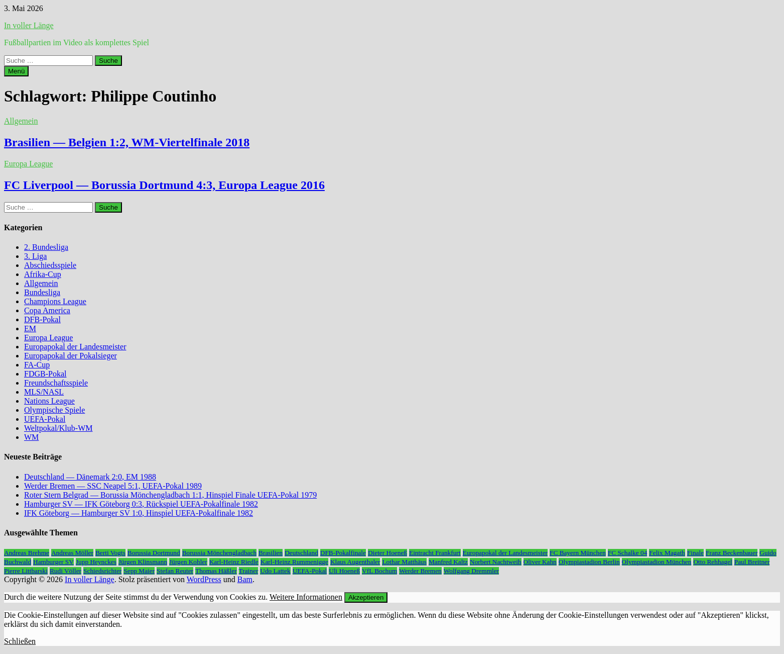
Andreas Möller (72, 552)
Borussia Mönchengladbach (219, 552)
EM (30, 328)
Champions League (55, 301)
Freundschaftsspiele (56, 383)
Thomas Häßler (216, 571)
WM (31, 437)
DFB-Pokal (42, 319)
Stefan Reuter (175, 571)
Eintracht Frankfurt (435, 552)
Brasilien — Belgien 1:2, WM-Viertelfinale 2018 (126, 142)
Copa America (47, 310)
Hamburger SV (53, 562)
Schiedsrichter (102, 571)
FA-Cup (37, 364)
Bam (244, 579)
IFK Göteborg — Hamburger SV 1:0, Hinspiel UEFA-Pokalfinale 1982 (138, 513)
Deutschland (301, 552)
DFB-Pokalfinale (343, 552)
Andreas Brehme (26, 552)
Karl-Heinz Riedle (233, 562)
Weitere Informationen (306, 597)
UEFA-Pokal (44, 419)
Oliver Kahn (540, 562)
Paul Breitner (752, 562)
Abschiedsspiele (50, 265)
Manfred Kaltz (448, 562)
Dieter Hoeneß (387, 552)
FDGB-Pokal (45, 373)
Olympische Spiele (54, 410)
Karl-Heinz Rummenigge (294, 562)
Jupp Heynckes (96, 562)
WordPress (204, 579)
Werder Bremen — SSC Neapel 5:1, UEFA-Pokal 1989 (113, 486)
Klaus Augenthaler (355, 562)
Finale (695, 552)
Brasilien (270, 552)
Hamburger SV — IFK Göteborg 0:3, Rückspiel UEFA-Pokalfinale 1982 (141, 504)
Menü (16, 71)
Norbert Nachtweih (495, 562)
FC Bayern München (578, 552)
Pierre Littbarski (26, 571)
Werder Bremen (420, 571)
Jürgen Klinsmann (142, 562)
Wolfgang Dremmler (471, 571)
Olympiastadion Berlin (589, 562)
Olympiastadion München (657, 562)
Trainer (248, 571)
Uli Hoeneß (344, 571)
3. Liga (35, 256)
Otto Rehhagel (712, 562)
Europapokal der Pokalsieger (70, 355)
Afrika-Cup (42, 274)
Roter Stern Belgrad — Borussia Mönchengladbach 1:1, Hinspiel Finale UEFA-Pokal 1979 (170, 495)
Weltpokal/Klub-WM (58, 428)
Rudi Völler (65, 571)
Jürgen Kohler (188, 562)
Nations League (49, 401)
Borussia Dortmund (153, 552)
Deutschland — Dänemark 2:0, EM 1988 (90, 477)
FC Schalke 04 (627, 552)
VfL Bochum (379, 571)
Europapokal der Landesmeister (75, 346)
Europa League (28, 163)
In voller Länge (29, 25)
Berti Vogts (110, 552)
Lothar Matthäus (404, 562)
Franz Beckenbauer (731, 552)
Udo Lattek (275, 571)
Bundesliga (42, 292)
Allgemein (21, 121)
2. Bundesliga (46, 247)
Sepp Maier (139, 571)
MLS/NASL (44, 392)
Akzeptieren (365, 597)
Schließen (20, 641)
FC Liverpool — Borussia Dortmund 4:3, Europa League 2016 (164, 185)
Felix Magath (667, 552)
